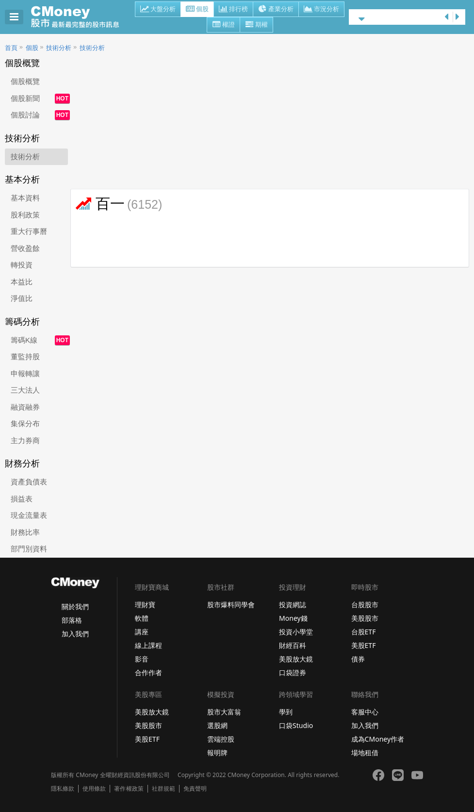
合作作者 (148, 672)
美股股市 (364, 618)
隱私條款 (62, 789)
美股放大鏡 (296, 658)
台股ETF (363, 631)
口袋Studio (296, 725)
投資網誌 (292, 604)
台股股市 (364, 604)
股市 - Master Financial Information (80, 17)
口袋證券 (292, 672)
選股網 (217, 725)
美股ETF (363, 645)
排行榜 (233, 9)
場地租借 (364, 752)
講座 (141, 631)
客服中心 (364, 711)
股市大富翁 (224, 711)
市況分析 (321, 9)
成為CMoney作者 (378, 739)
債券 (358, 658)
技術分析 (58, 47)
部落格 (72, 620)
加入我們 (75, 633)
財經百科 (292, 645)
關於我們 (75, 606)
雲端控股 (220, 739)
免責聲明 (195, 789)
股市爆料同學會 (231, 604)
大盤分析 (158, 9)
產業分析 (276, 9)
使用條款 (94, 789)
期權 (256, 25)
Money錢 (293, 618)
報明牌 (217, 752)
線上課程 (148, 645)
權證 (223, 25)
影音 (141, 658)
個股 (197, 9)
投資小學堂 (296, 631)
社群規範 (163, 789)
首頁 (11, 47)
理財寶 (145, 604)
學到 (286, 711)
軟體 (141, 618)
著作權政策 (128, 789)
